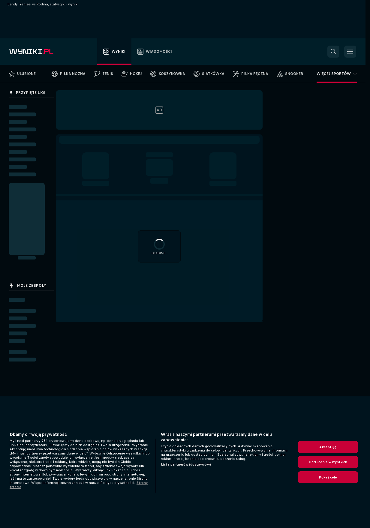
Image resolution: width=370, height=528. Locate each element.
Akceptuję (327, 447)
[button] (333, 52)
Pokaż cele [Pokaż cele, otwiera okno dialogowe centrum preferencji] (328, 477)
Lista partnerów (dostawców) (186, 464)
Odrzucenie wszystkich (328, 462)
